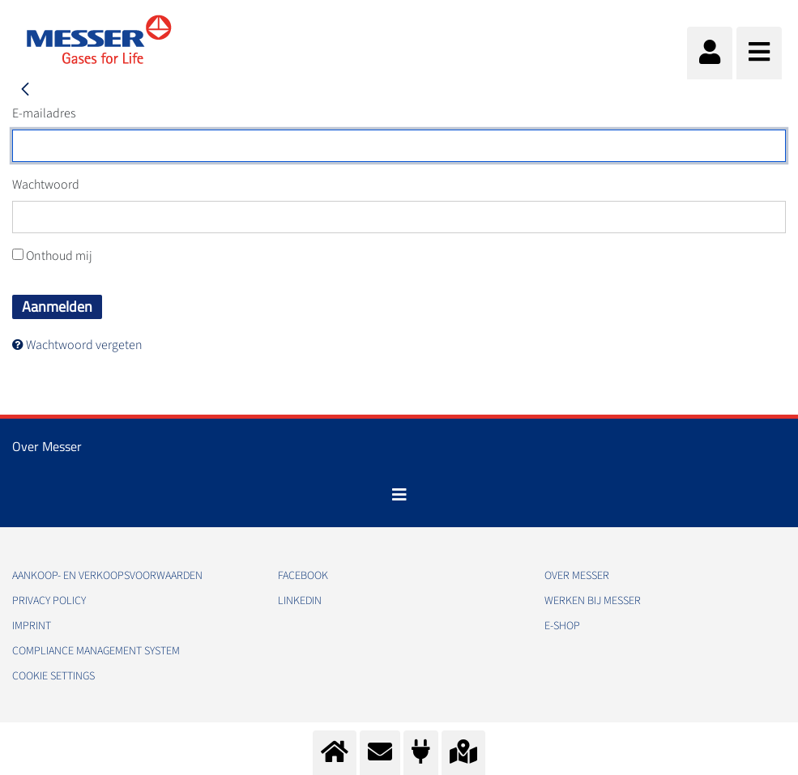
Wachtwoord (45, 185)
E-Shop (562, 626)
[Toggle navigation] (399, 495)
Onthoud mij (52, 256)
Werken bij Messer (592, 601)
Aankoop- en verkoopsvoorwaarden (107, 576)
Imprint (31, 626)
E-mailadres (43, 113)
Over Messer (576, 576)
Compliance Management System (96, 651)
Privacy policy (49, 601)
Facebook (303, 576)
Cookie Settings (53, 676)
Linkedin (300, 601)
